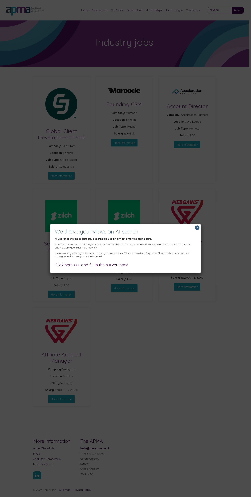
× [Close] (197, 227)
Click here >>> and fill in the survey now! (91, 264)
